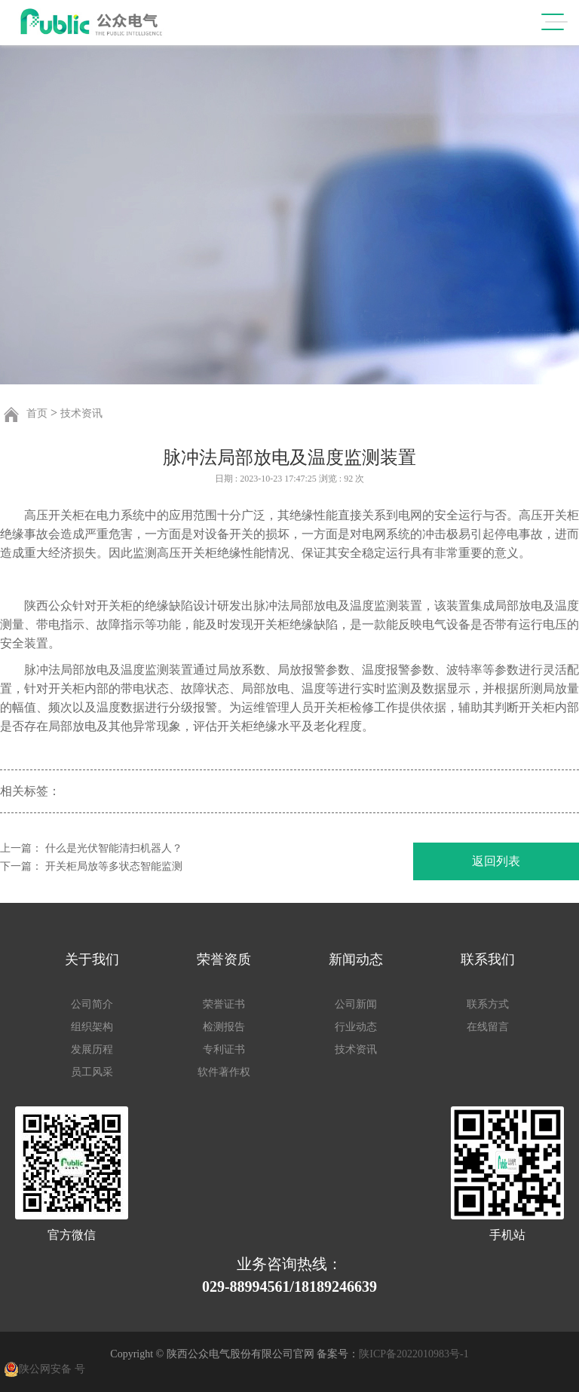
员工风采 (92, 1072)
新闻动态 (356, 959)
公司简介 (92, 1004)
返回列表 (496, 861)
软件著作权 (224, 1072)
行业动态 (356, 1027)
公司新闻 (356, 1004)
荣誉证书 (224, 1004)
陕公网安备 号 (52, 1369)
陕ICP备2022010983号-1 (413, 1354)
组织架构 (92, 1027)
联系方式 (488, 1004)
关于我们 (92, 959)
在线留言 (488, 1027)
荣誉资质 (224, 959)
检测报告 (224, 1027)
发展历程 (92, 1049)
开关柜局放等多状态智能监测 (113, 866)
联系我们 (488, 959)
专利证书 (224, 1049)
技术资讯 (81, 413)
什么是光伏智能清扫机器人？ (113, 848)
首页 (36, 413)
